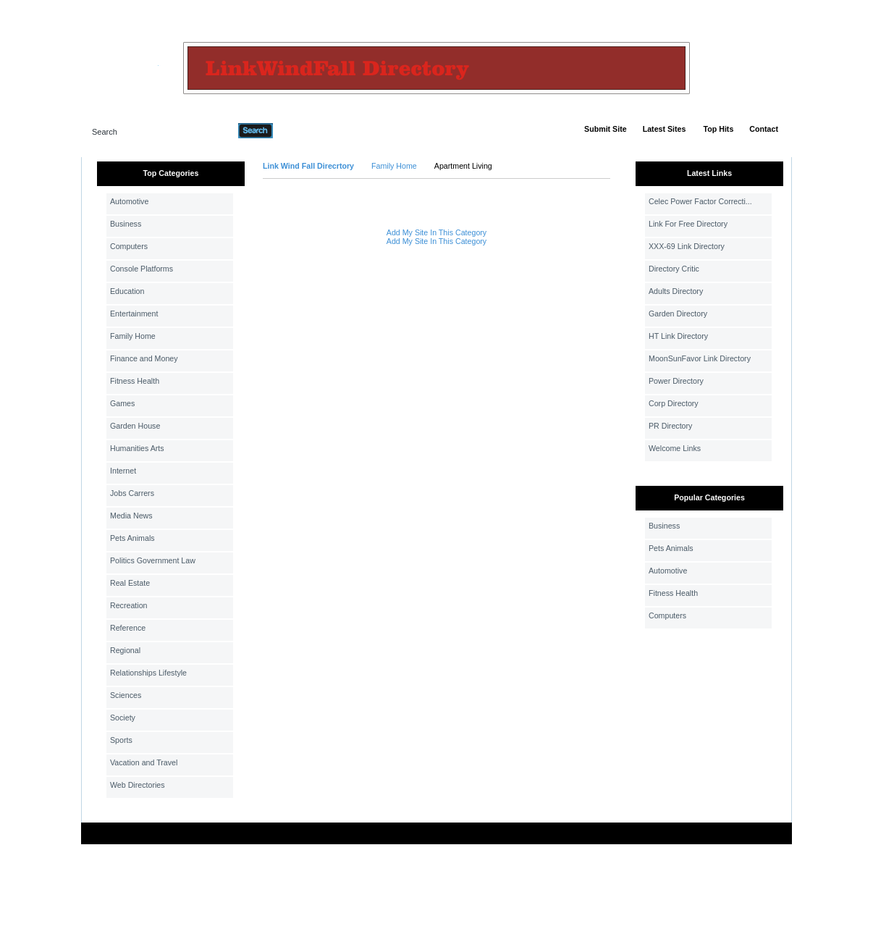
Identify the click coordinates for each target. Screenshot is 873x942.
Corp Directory (674, 403)
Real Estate (130, 583)
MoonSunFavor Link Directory (700, 358)
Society (122, 717)
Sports (121, 740)
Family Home (133, 336)
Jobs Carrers (132, 493)
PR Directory (670, 425)
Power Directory (676, 381)
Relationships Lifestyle (148, 672)
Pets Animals (132, 538)
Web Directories (137, 785)
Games (122, 403)
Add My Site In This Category (436, 232)
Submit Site (605, 129)
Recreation (129, 605)
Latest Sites (664, 129)
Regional (125, 650)
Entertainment (134, 313)
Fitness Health (134, 381)
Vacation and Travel (143, 762)
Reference (128, 627)
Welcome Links (675, 448)
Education (127, 291)
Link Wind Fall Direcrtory (308, 165)
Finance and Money (144, 358)
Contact (763, 129)
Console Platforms (141, 268)
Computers (129, 246)
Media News (131, 515)
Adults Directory (676, 291)
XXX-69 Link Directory (687, 246)
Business (125, 223)
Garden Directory (678, 313)
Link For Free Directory (688, 223)
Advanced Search (310, 130)
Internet (123, 470)
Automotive (129, 201)
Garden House (135, 425)
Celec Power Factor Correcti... (700, 201)
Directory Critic (674, 268)
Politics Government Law (152, 560)
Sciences (125, 695)
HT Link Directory (678, 336)
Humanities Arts (137, 448)
